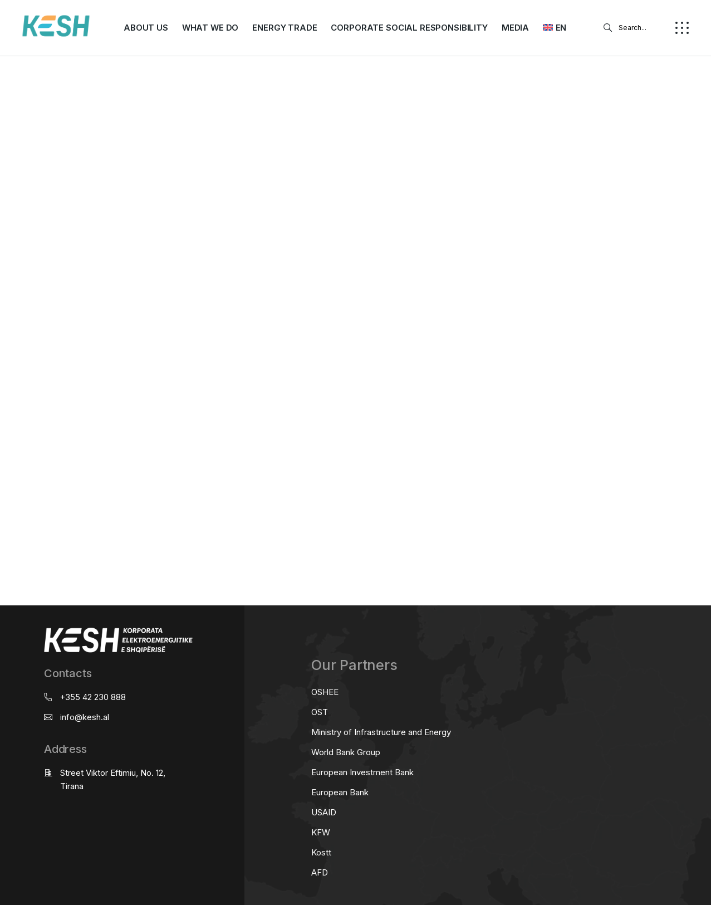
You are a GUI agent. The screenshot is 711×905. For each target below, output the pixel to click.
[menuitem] (554, 28)
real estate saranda (4, 289)
